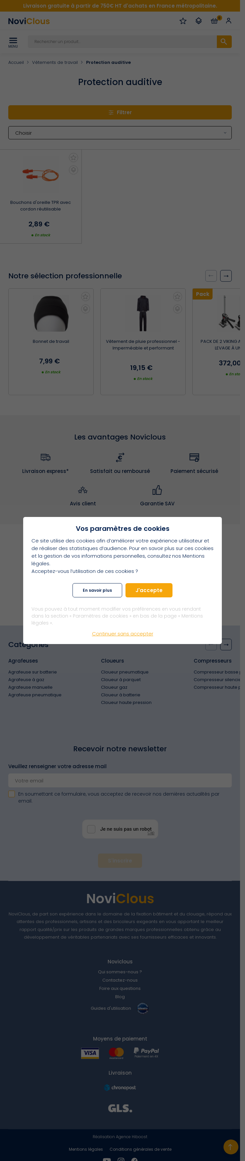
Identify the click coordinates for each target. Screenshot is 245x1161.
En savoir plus (97, 590)
